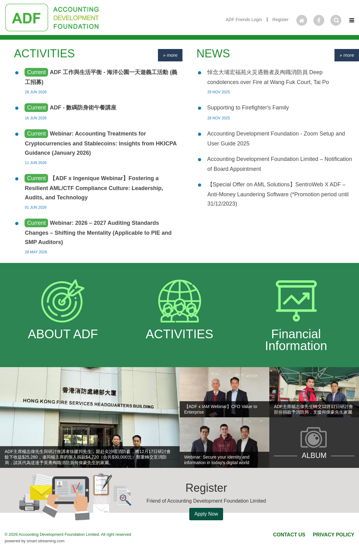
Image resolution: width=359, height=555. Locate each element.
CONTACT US (289, 534)
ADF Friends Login (244, 19)
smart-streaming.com (46, 541)
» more (170, 55)
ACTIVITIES (44, 53)
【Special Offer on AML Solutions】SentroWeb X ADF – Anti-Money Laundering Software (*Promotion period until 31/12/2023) (278, 194)
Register (280, 19)
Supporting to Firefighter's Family (248, 107)
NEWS (213, 53)
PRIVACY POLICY (333, 534)
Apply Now (206, 514)
